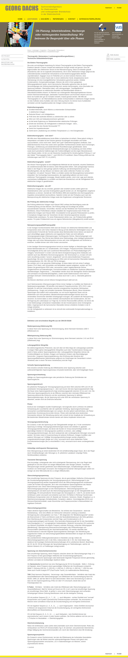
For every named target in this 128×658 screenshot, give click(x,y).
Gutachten (43, 50)
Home (29, 50)
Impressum (108, 7)
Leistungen (35, 50)
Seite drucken (114, 55)
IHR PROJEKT (5, 56)
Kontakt (119, 7)
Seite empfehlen (115, 59)
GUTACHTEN (5, 59)
